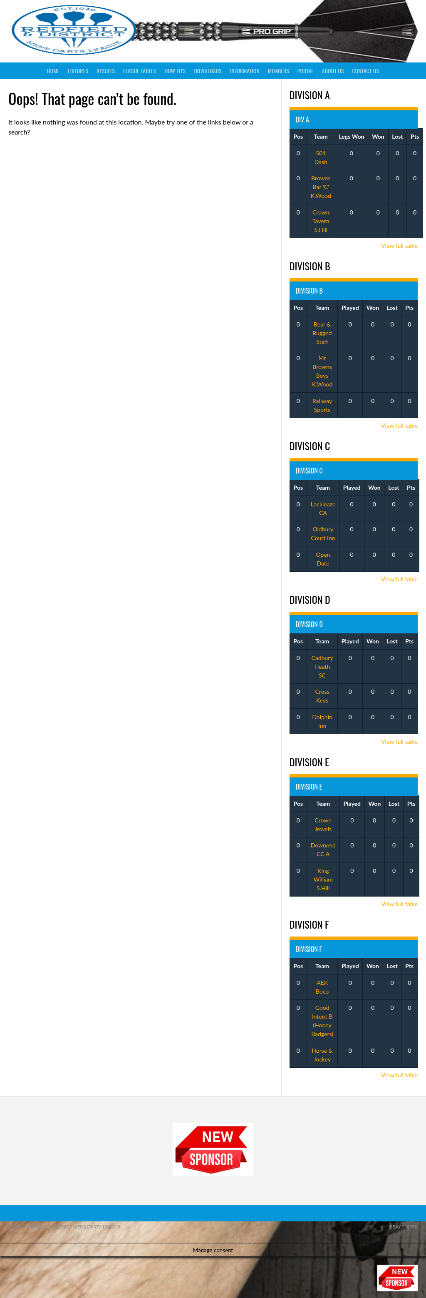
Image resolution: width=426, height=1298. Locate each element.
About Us (333, 70)
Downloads (207, 70)
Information (245, 70)
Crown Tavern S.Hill (320, 221)
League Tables (139, 70)
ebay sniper (404, 1226)
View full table (399, 245)
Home (53, 70)
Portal (305, 70)
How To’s (175, 70)
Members (278, 70)
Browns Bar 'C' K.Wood (321, 186)
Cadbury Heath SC (322, 666)
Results (106, 70)
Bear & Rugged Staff (322, 333)
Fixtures (78, 70)
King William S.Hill (323, 879)
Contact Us (365, 70)
